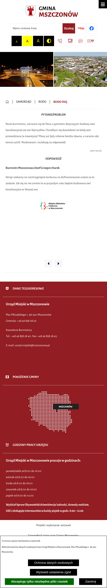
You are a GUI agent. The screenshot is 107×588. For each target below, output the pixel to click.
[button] (103, 4)
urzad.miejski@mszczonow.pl (32, 345)
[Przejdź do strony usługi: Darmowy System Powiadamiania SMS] (80, 41)
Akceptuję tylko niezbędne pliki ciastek (39, 581)
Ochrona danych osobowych (53, 562)
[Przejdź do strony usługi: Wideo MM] (91, 41)
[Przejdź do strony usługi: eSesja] (70, 41)
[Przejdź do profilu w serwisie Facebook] (92, 28)
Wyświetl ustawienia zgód (53, 572)
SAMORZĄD (23, 101)
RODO (42, 101)
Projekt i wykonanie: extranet (53, 525)
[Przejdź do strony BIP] (81, 28)
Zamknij (90, 581)
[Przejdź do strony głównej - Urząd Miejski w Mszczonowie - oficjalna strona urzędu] (53, 12)
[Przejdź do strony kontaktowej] (60, 41)
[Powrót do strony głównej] (7, 102)
